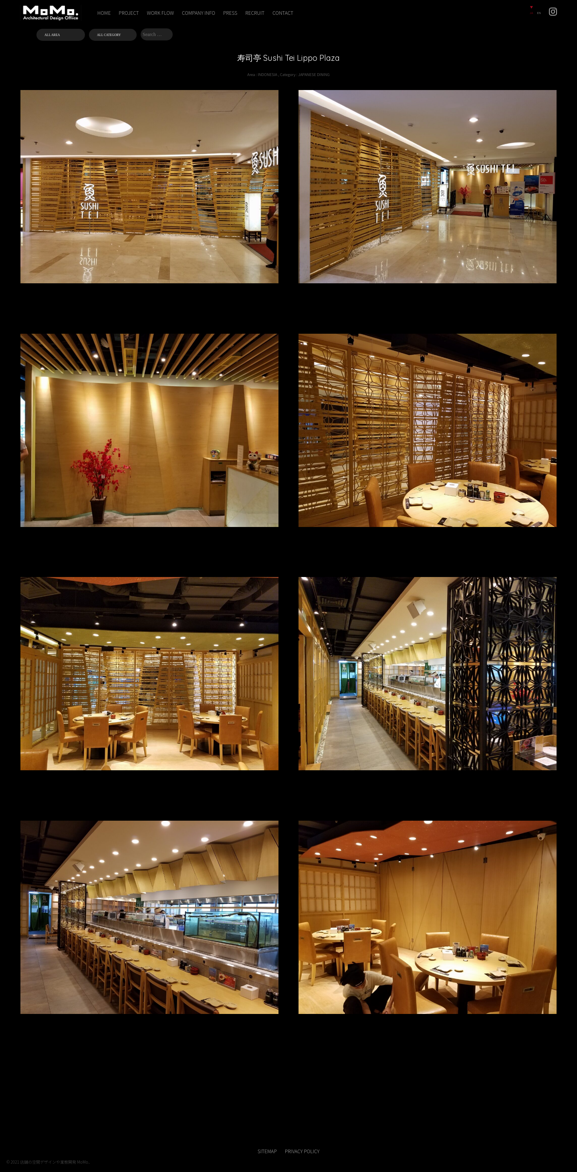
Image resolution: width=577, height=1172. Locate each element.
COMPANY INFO (198, 12)
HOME (104, 12)
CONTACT (282, 12)
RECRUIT (254, 12)
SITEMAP (267, 1151)
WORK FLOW (160, 12)
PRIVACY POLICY (302, 1151)
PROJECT (129, 12)
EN (539, 12)
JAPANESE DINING (314, 74)
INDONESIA (267, 74)
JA (531, 12)
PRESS (230, 12)
